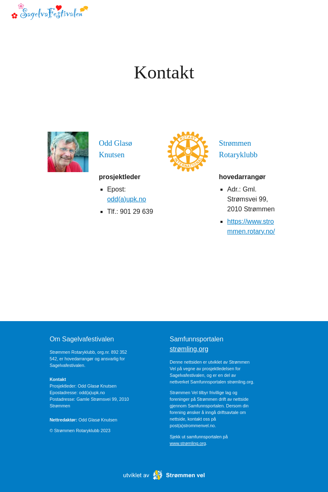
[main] (164, 72)
